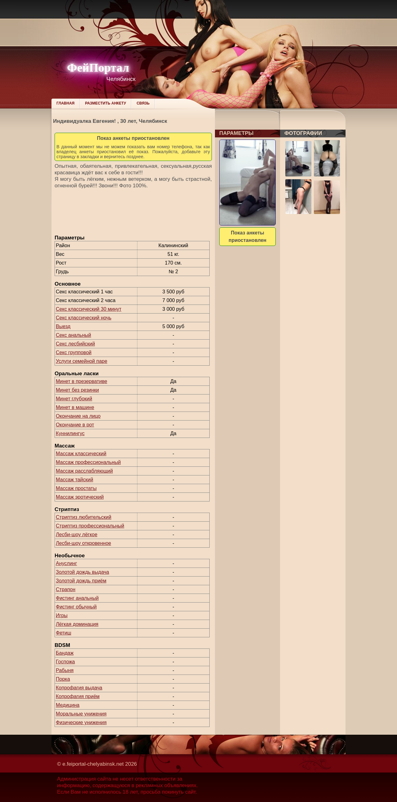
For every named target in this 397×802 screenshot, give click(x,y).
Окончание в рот (75, 424)
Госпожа (65, 661)
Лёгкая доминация (77, 624)
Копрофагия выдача (79, 687)
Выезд (63, 326)
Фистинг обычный (76, 606)
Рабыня (65, 670)
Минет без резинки (77, 390)
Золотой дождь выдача (82, 572)
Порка (63, 679)
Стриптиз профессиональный (90, 525)
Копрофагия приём (78, 696)
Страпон (65, 589)
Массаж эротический (80, 497)
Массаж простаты (76, 488)
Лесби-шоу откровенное (83, 543)
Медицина (67, 705)
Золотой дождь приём (81, 580)
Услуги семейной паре (81, 361)
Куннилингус (70, 433)
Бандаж (65, 653)
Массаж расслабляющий (84, 471)
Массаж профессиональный (88, 462)
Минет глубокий (74, 398)
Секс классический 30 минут (88, 309)
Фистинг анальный (77, 598)
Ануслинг (66, 563)
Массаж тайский (74, 479)
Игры (62, 615)
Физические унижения (81, 722)
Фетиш (63, 632)
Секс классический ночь (83, 317)
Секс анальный (73, 335)
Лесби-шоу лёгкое (76, 534)
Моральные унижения (81, 713)
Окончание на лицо (78, 416)
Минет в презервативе (81, 381)
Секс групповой (73, 352)
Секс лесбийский (75, 343)
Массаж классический (81, 453)
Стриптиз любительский (83, 517)
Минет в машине (75, 407)
